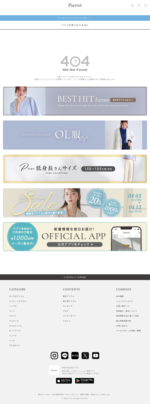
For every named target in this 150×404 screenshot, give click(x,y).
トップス (13, 306)
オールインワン (15, 326)
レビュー (67, 321)
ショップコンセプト (124, 301)
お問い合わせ (122, 326)
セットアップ (15, 331)
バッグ (12, 341)
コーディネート (69, 316)
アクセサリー (15, 345)
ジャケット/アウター (18, 301)
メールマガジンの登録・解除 (128, 331)
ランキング (68, 306)
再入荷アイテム (69, 301)
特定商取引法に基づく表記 (127, 316)
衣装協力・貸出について (126, 311)
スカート (13, 316)
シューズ (13, 336)
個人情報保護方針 (123, 321)
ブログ (66, 311)
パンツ (12, 311)
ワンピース (14, 321)
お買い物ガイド (122, 306)
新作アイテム (68, 296)
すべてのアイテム (16, 296)
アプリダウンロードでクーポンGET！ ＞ (75, 18)
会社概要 (120, 296)
